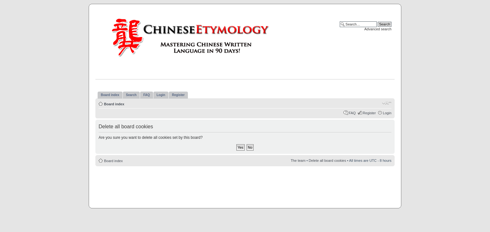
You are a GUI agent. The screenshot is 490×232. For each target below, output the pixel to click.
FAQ (352, 113)
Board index (114, 104)
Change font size (386, 103)
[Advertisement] (245, 185)
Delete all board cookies (327, 160)
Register (369, 113)
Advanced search (377, 29)
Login (387, 113)
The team (298, 160)
